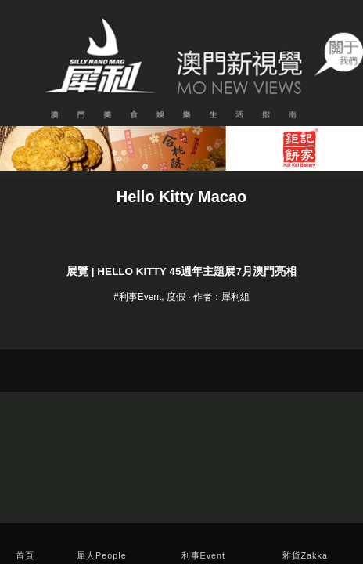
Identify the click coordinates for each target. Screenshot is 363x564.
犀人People (102, 555)
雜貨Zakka (305, 555)
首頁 (25, 555)
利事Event (204, 555)
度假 (176, 296)
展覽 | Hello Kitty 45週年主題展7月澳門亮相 (181, 271)
